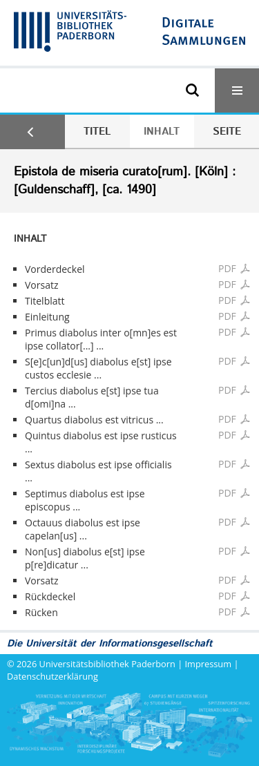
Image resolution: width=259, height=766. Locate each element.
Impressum (208, 664)
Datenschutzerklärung (52, 676)
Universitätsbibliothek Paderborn (107, 664)
